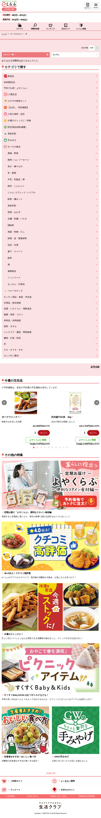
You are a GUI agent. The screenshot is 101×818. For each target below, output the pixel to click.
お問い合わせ (33, 796)
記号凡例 (95, 367)
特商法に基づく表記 (58, 796)
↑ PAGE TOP (50, 773)
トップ (4, 34)
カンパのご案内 (11, 355)
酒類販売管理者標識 (87, 796)
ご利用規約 (11, 796)
